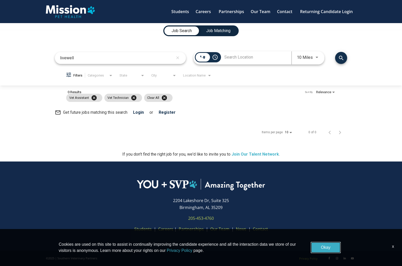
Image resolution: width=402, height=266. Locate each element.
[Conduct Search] (341, 58)
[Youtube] (352, 258)
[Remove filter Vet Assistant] (94, 98)
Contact (260, 229)
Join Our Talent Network (255, 154)
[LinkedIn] (344, 258)
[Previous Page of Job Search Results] (330, 132)
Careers (165, 229)
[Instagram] (337, 258)
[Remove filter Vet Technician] (134, 98)
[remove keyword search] (178, 58)
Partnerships (191, 229)
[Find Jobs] (341, 58)
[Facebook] (329, 258)
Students (143, 229)
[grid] (191, 98)
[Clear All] (164, 98)
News (241, 229)
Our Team (220, 229)
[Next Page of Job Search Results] (340, 132)
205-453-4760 (201, 218)
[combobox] (116, 58)
